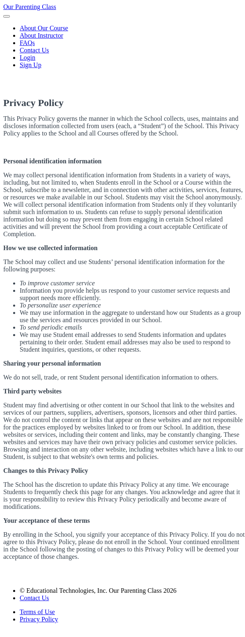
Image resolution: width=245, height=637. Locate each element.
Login (27, 57)
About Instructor (41, 35)
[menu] (122, 47)
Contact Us (34, 50)
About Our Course (44, 28)
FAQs (27, 42)
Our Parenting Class (29, 6)
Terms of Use (37, 611)
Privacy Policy (39, 619)
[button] (6, 16)
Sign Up (30, 64)
